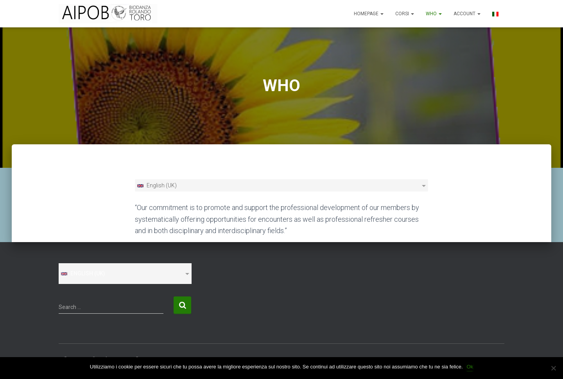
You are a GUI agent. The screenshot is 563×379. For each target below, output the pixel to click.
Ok (470, 367)
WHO (434, 13)
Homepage (369, 13)
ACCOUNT (467, 13)
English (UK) (156, 185)
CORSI (404, 13)
